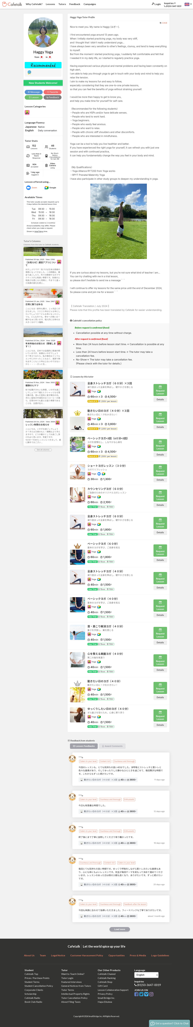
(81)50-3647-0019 (149, 985)
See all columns (43, 450)
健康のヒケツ (31, 385)
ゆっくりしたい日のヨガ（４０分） (108, 708)
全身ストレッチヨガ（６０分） (106, 516)
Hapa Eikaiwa (105, 1001)
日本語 (164, 23)
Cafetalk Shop (105, 981)
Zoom (34, 187)
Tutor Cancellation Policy (74, 997)
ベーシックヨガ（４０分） (103, 598)
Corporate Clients (34, 989)
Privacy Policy (105, 993)
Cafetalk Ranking (107, 977)
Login (156, 4)
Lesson (34, 97)
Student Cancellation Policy (39, 985)
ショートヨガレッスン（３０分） (107, 465)
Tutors (62, 4)
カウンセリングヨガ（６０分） (106, 488)
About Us (29, 955)
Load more (119, 929)
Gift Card (103, 985)
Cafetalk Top (31, 973)
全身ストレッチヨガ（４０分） (106, 571)
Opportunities (116, 955)
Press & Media (138, 955)
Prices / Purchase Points (37, 977)
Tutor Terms (67, 989)
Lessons (50, 4)
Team (43, 955)
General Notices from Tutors (76, 985)
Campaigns (89, 4)
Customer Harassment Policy (86, 955)
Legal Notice (58, 955)
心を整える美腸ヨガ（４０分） (106, 653)
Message (34, 92)
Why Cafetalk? (34, 4)
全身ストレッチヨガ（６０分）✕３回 (109, 383)
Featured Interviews (71, 981)
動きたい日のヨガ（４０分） (104, 681)
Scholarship (30, 993)
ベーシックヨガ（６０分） (103, 543)
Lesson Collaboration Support (113, 989)
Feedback (74, 4)
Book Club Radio (33, 1001)
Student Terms (32, 981)
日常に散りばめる (34, 304)
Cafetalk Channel (106, 973)
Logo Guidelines (160, 955)
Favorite (52, 92)
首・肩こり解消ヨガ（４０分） (106, 626)
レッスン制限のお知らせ (37, 424)
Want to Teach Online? (72, 973)
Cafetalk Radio (32, 997)
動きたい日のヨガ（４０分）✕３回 (108, 410)
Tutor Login (67, 977)
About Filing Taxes (71, 1001)
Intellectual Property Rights (75, 993)
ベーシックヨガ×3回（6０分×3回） (108, 438)
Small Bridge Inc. (106, 997)
